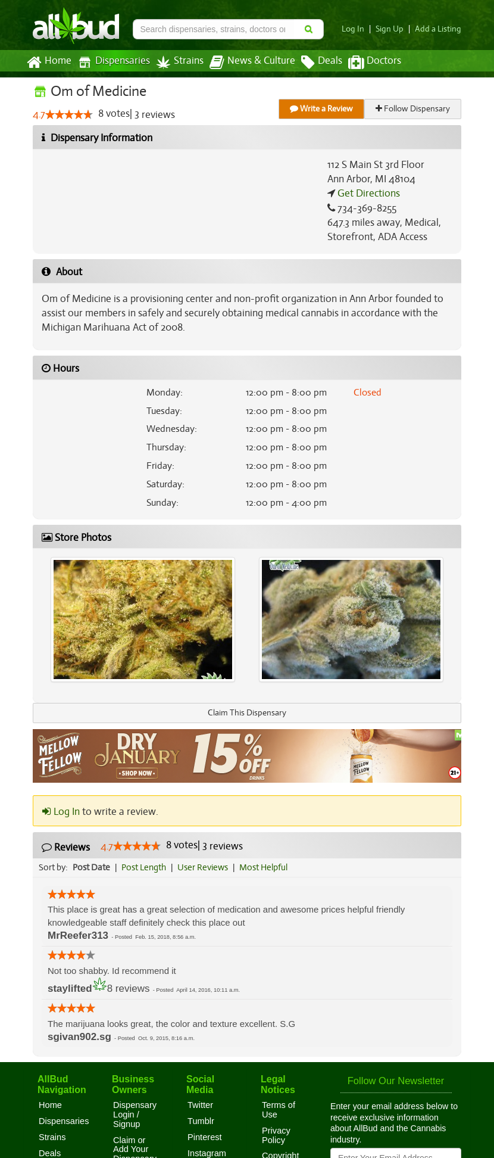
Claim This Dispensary (247, 713)
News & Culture (246, 62)
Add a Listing (439, 29)
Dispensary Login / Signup (135, 1114)
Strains (175, 62)
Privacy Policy (276, 1135)
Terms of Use (278, 1109)
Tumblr (200, 1121)
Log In (357, 29)
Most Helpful (267, 867)
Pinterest (204, 1137)
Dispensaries (111, 62)
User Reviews (205, 867)
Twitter (200, 1105)
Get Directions (367, 194)
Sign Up (393, 29)
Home (48, 62)
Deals (313, 62)
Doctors (364, 62)
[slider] (69, 115)
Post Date (92, 867)
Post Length (145, 867)
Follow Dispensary (414, 109)
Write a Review (322, 109)
